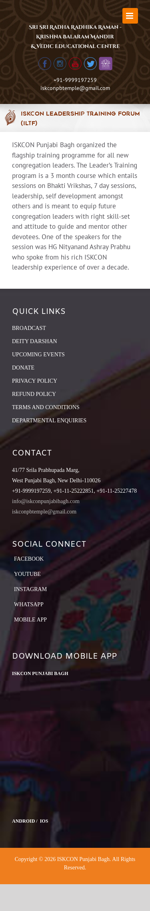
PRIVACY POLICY (34, 381)
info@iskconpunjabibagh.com (46, 501)
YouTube (27, 574)
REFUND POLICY (34, 394)
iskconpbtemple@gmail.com (75, 88)
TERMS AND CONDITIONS (46, 407)
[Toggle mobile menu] (130, 16)
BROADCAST (29, 328)
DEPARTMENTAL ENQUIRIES (49, 421)
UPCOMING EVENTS (38, 355)
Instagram (30, 589)
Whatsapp (29, 604)
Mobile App (30, 620)
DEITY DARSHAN (34, 341)
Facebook (29, 559)
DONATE (23, 368)
